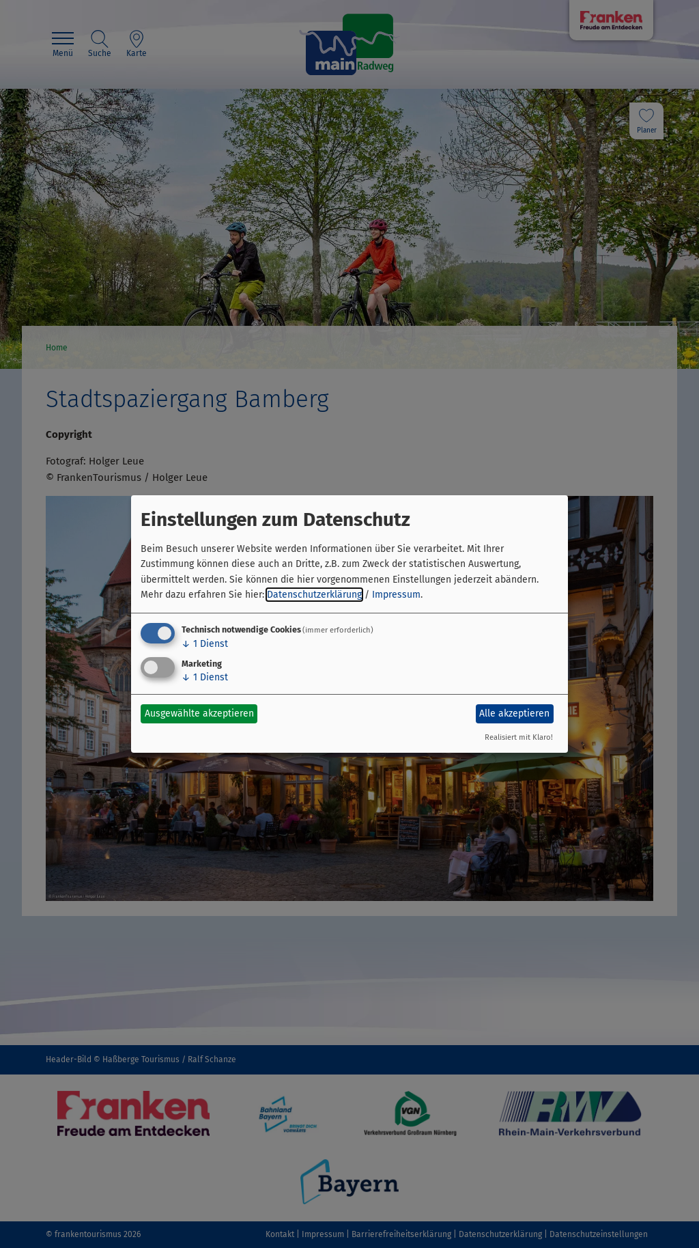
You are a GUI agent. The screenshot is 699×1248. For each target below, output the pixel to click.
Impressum (396, 594)
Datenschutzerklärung (314, 594)
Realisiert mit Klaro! (519, 737)
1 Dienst (205, 644)
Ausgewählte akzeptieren (199, 713)
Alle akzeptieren (514, 713)
